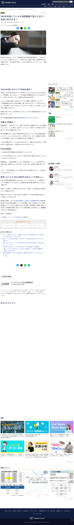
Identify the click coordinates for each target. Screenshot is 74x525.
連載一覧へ (69, 461)
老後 (55, 6)
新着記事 (44, 4)
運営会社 (14, 510)
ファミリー (70, 6)
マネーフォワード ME (37, 513)
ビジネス (50, 6)
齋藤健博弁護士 (23, 118)
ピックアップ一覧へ (67, 109)
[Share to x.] (21, 28)
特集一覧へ (69, 138)
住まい (60, 6)
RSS (62, 510)
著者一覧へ (69, 188)
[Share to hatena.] (29, 28)
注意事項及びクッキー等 (44, 510)
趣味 (64, 6)
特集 (52, 4)
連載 (49, 4)
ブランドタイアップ (67, 4)
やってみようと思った (9, 225)
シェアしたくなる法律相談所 (14, 217)
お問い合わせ (52, 510)
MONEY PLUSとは (8, 510)
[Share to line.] (25, 28)
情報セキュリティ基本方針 (23, 510)
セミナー (58, 4)
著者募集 (58, 510)
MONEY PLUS (3, 9)
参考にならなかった (37, 225)
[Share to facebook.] (18, 28)
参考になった (23, 225)
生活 (45, 6)
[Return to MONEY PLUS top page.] (8, 2)
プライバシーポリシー (33, 510)
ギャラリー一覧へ (68, 499)
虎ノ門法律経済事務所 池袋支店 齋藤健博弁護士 (25, 201)
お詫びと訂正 (66, 510)
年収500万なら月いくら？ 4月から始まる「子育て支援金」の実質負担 (21, 247)
